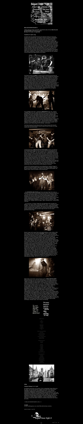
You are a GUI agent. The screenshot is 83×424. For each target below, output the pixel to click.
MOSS (40, 30)
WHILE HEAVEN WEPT (29, 29)
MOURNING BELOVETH (45, 29)
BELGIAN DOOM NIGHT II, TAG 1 (33, 401)
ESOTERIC (37, 29)
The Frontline (31, 31)
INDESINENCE (35, 30)
